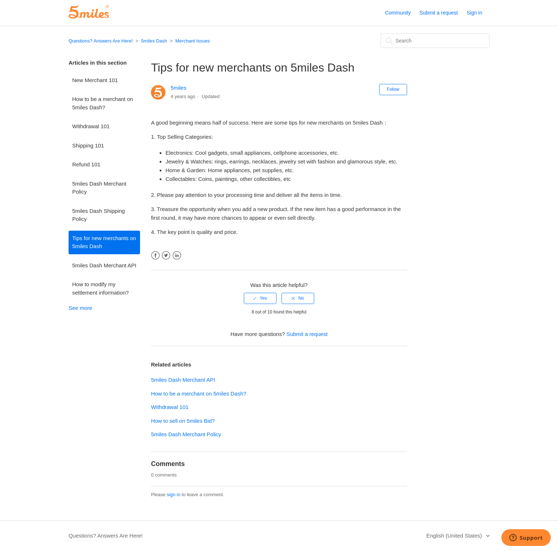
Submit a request (438, 13)
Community (398, 13)
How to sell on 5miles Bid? (183, 421)
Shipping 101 (88, 145)
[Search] (435, 40)
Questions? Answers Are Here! (101, 41)
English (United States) (455, 535)
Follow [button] (393, 89)
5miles (178, 88)
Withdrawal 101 (91, 126)
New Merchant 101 (95, 80)
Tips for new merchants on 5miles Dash (104, 242)
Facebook (155, 255)
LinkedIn (176, 255)
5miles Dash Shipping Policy (98, 215)
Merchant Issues (192, 41)
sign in (174, 494)
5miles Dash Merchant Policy (99, 188)
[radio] (260, 298)
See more (80, 308)
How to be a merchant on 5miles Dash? (102, 103)
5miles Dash (154, 41)
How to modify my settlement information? (100, 288)
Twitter (166, 255)
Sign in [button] (474, 13)
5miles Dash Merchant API (104, 265)
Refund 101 (86, 164)
